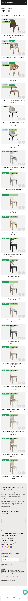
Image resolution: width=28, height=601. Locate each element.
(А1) (8, 538)
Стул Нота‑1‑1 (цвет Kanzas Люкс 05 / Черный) (13, 145)
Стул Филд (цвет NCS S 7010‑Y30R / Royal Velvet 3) (13, 100)
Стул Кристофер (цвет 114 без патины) (13, 254)
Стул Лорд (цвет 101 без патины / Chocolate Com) (13, 167)
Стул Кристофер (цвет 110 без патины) (13, 211)
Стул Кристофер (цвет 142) (13, 298)
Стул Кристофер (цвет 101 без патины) (13, 189)
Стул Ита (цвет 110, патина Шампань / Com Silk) (13, 454)
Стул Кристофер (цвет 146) (13, 341)
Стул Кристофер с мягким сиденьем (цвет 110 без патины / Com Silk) (13, 387)
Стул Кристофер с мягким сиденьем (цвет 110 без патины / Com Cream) (13, 364)
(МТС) (9, 536)
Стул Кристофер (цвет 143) (13, 319)
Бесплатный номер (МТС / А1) (12, 534)
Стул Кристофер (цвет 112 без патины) (13, 232)
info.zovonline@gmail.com (11, 542)
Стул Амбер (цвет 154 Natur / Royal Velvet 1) (13, 57)
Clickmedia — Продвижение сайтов (8, 582)
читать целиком (13, 521)
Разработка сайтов (5, 580)
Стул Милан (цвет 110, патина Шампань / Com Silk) (13, 409)
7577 (23, 2)
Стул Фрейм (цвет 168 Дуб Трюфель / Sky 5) (13, 35)
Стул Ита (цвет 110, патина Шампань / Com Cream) (13, 476)
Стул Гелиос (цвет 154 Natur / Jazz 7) (13, 79)
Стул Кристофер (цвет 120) (13, 276)
